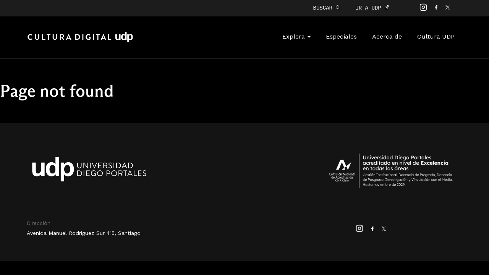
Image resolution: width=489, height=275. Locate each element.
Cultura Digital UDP (80, 40)
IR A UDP (372, 7)
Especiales (341, 35)
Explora (296, 35)
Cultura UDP (436, 35)
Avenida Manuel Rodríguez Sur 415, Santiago (84, 232)
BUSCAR (326, 7)
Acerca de (387, 35)
